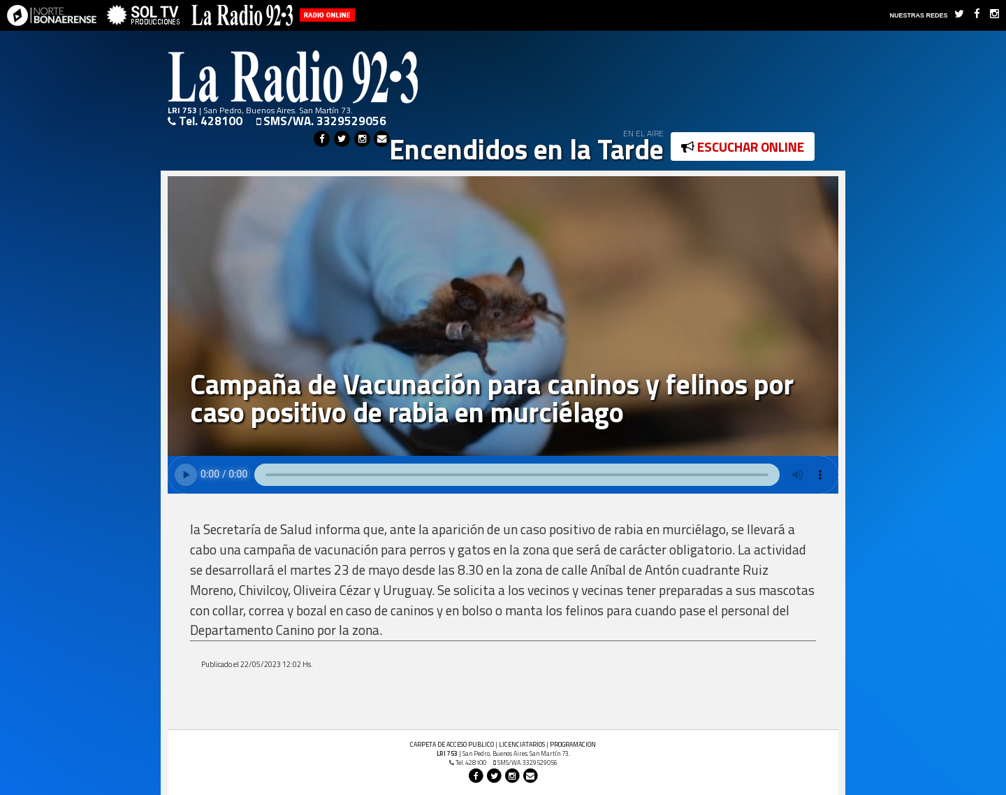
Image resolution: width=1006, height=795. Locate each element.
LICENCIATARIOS (522, 744)
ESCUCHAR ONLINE (742, 146)
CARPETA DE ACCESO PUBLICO (452, 744)
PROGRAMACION (573, 744)
